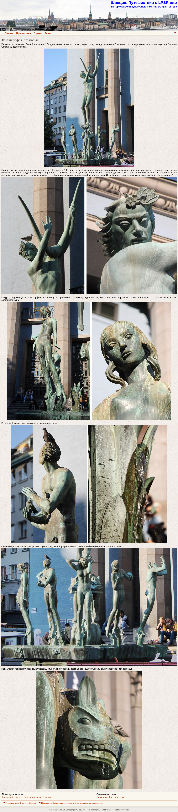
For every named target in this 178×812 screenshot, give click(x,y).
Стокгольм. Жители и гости (110, 797)
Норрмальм (46, 803)
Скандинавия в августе (63, 803)
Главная (8, 33)
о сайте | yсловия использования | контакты (109, 810)
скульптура (90, 803)
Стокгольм (79, 803)
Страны (38, 33)
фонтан (99, 803)
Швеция (33, 803)
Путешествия (23, 33)
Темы (48, 33)
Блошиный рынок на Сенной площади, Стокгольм (28, 797)
